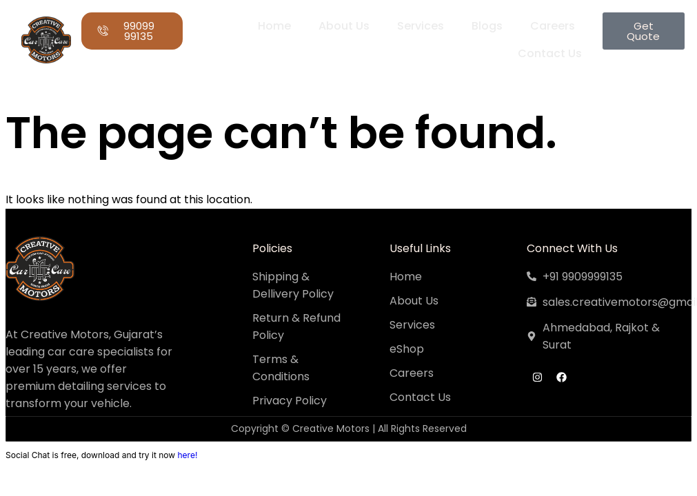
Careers (551, 26)
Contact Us (549, 53)
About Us (343, 26)
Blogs (486, 26)
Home (273, 26)
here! (187, 455)
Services (419, 26)
